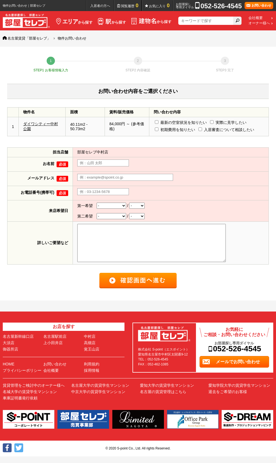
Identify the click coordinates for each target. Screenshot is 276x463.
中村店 (89, 343)
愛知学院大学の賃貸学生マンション (239, 392)
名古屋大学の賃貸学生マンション (100, 392)
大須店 (8, 349)
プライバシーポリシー (22, 377)
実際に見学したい (231, 122)
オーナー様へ (259, 23)
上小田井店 (53, 349)
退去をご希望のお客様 (227, 398)
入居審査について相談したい (229, 129)
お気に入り (159, 5)
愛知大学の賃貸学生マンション (167, 392)
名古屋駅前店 (55, 343)
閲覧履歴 (130, 5)
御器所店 (10, 356)
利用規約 (91, 370)
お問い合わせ (55, 370)
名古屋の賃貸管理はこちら (163, 398)
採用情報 (91, 377)
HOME (8, 370)
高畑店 (89, 349)
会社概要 (255, 18)
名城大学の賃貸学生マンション (30, 398)
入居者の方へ (100, 6)
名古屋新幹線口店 (18, 343)
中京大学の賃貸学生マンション (98, 398)
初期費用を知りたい (177, 129)
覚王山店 (91, 356)
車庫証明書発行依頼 (20, 404)
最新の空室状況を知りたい (183, 122)
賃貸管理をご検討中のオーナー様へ (34, 392)
